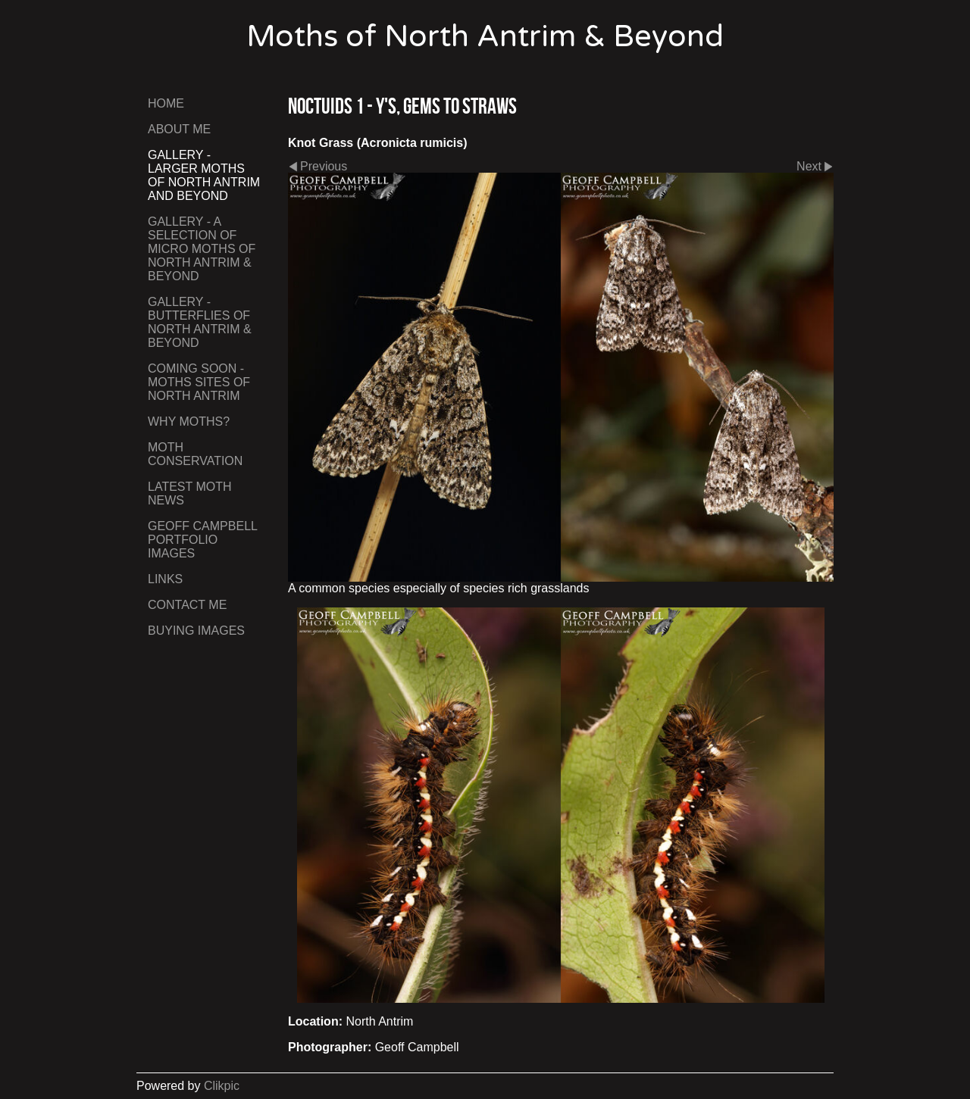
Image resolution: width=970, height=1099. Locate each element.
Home (166, 103)
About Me (179, 129)
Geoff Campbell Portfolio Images (202, 540)
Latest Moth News (190, 493)
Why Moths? (189, 421)
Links (165, 579)
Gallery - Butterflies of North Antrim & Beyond (200, 322)
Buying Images (196, 630)
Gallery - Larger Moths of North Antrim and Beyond (204, 175)
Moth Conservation (195, 454)
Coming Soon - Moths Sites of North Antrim (199, 382)
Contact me (187, 604)
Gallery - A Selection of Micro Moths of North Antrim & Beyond (201, 249)
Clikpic (221, 1085)
